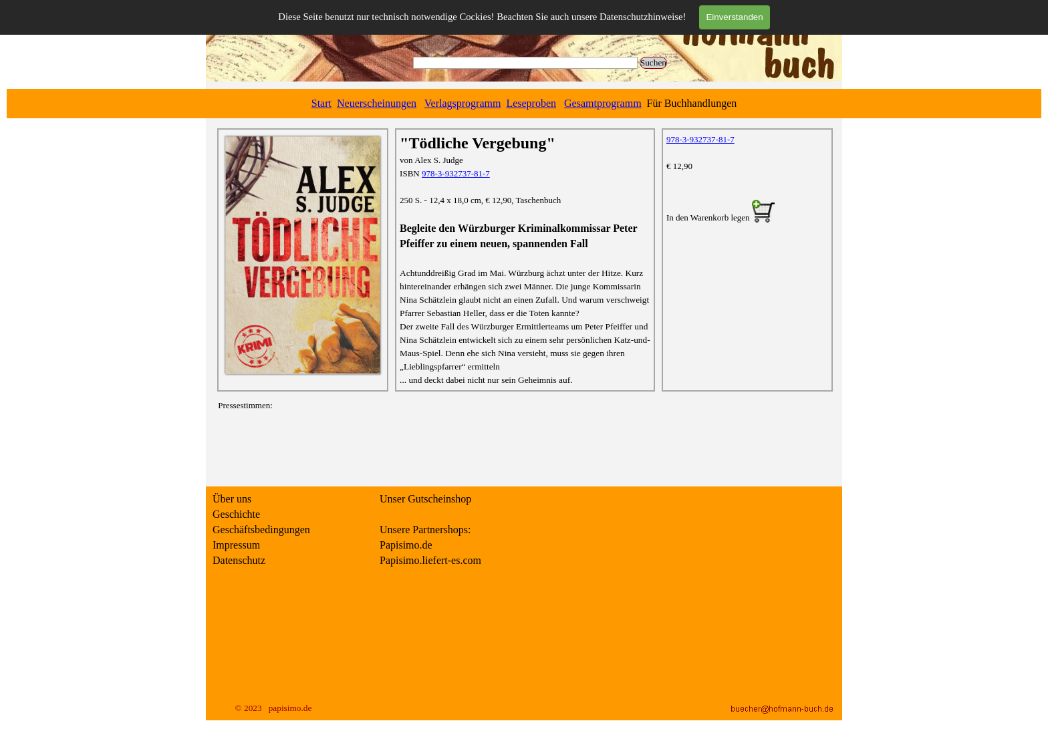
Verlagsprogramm (462, 103)
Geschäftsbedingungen (261, 529)
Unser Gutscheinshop (425, 498)
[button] (763, 212)
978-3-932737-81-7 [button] (456, 173)
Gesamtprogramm (603, 103)
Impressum (236, 545)
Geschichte (236, 514)
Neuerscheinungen (376, 103)
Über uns (232, 498)
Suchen (653, 62)
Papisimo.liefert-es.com (430, 560)
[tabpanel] (524, 104)
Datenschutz (239, 560)
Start (321, 103)
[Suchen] (525, 63)
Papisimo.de (406, 545)
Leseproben (531, 103)
